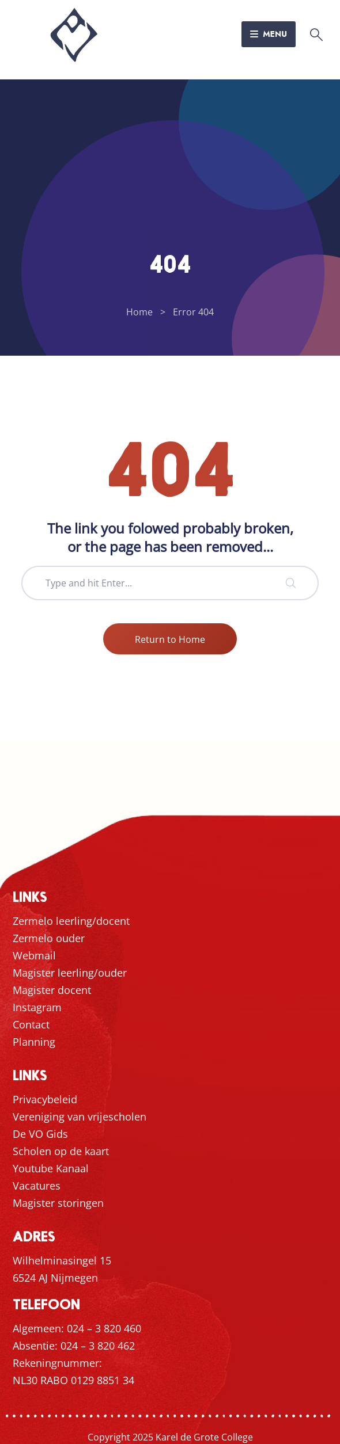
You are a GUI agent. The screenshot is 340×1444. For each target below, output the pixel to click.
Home (139, 312)
